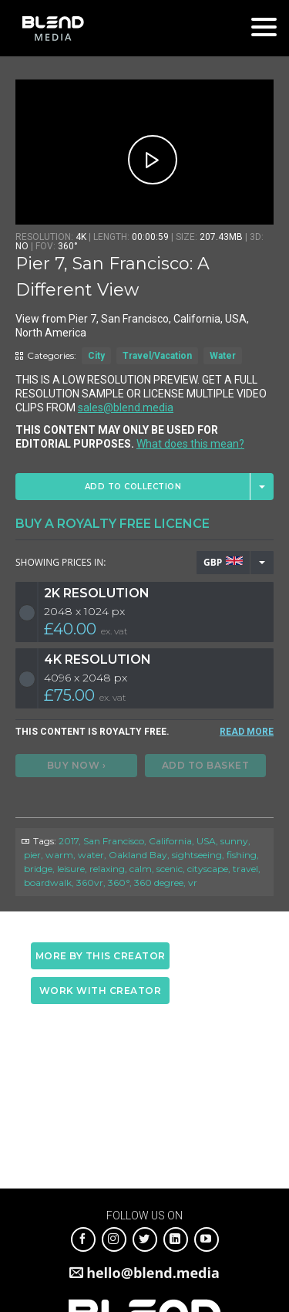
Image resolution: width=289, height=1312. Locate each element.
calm (140, 868)
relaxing (107, 868)
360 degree (158, 882)
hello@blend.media (153, 1272)
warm (59, 855)
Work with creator (100, 990)
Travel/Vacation (157, 355)
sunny (234, 841)
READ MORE (247, 731)
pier (32, 855)
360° (118, 882)
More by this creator (100, 956)
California (170, 841)
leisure (71, 868)
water (91, 855)
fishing (242, 855)
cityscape (207, 868)
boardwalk (48, 882)
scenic (169, 868)
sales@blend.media (125, 407)
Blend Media (53, 28)
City (96, 355)
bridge (38, 868)
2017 (69, 841)
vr (192, 882)
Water (223, 355)
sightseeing (197, 855)
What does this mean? (190, 444)
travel (245, 868)
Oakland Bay (138, 855)
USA (206, 841)
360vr (89, 882)
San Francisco (113, 841)
